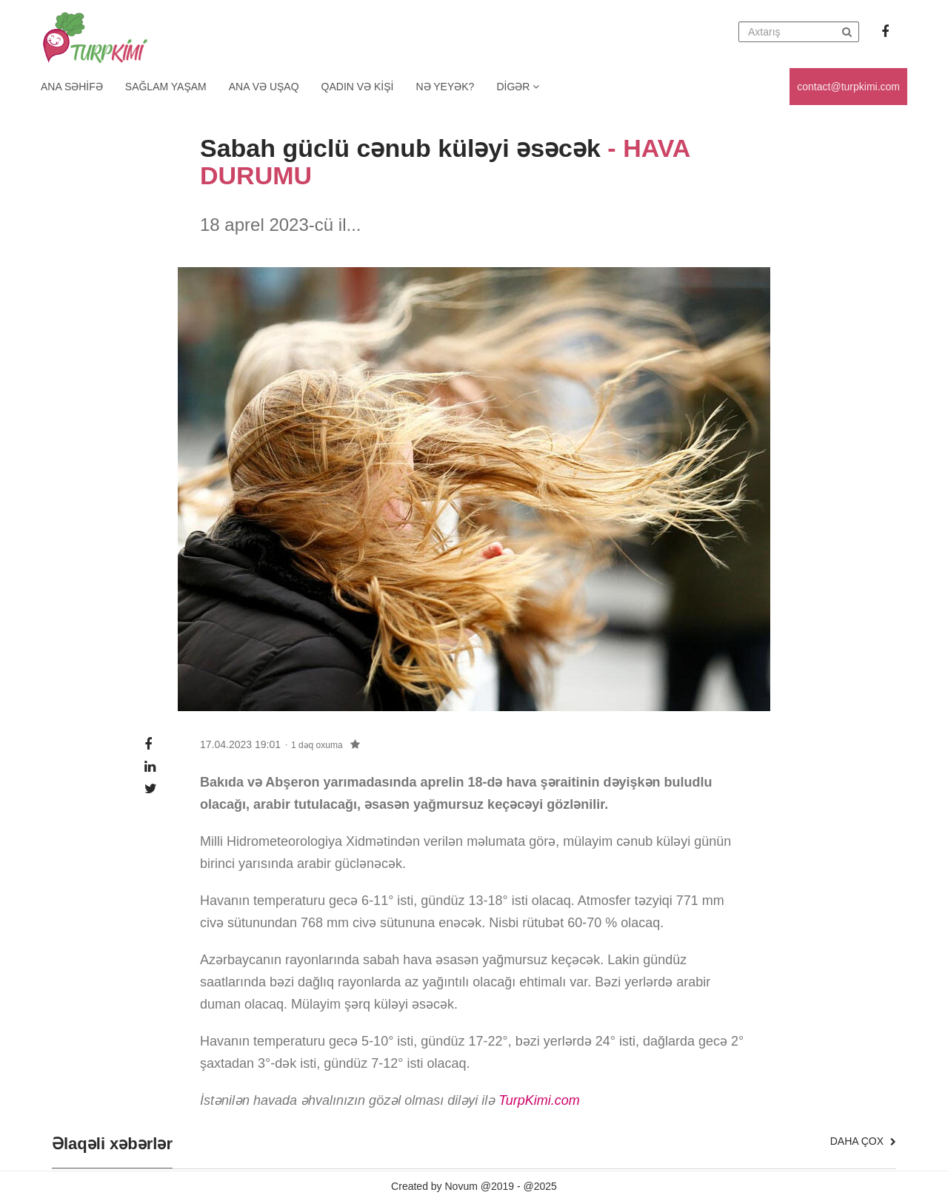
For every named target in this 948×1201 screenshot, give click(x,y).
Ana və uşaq (264, 86)
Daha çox (863, 1141)
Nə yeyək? (445, 86)
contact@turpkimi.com (848, 86)
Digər (517, 86)
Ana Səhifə (72, 86)
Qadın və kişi (357, 86)
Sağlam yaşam (166, 86)
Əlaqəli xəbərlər (112, 1144)
